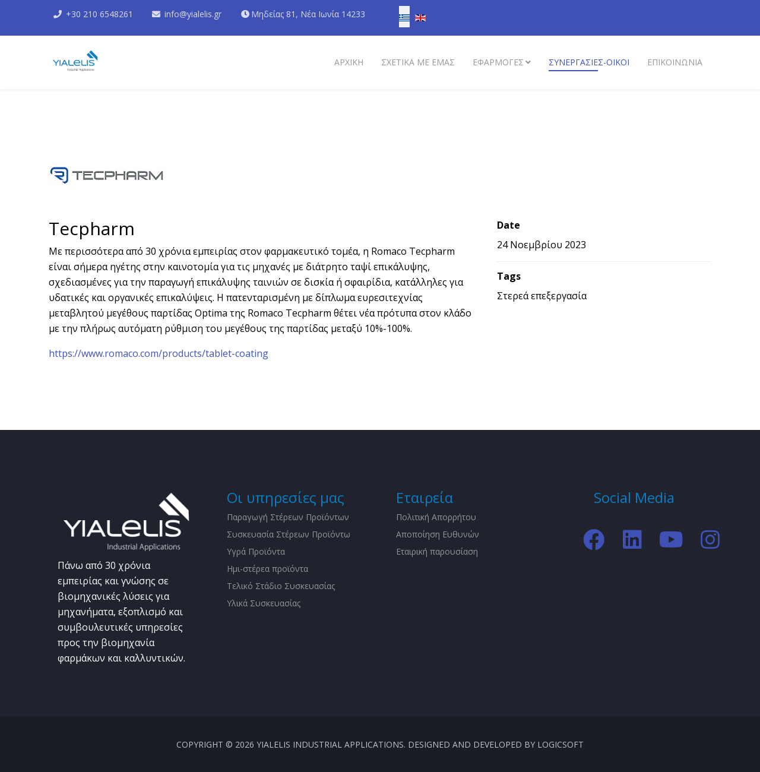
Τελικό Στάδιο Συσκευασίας (281, 585)
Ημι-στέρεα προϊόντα (267, 568)
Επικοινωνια (674, 62)
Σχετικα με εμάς (418, 62)
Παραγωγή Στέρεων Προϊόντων (288, 517)
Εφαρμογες (498, 62)
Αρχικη (348, 62)
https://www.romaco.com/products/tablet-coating (158, 353)
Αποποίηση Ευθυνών (437, 534)
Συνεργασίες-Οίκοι (589, 62)
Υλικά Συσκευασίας (263, 603)
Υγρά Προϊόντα (256, 551)
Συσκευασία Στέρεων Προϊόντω (288, 534)
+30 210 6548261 (99, 14)
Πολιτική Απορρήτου (436, 517)
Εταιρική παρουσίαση (437, 551)
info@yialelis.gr (193, 14)
